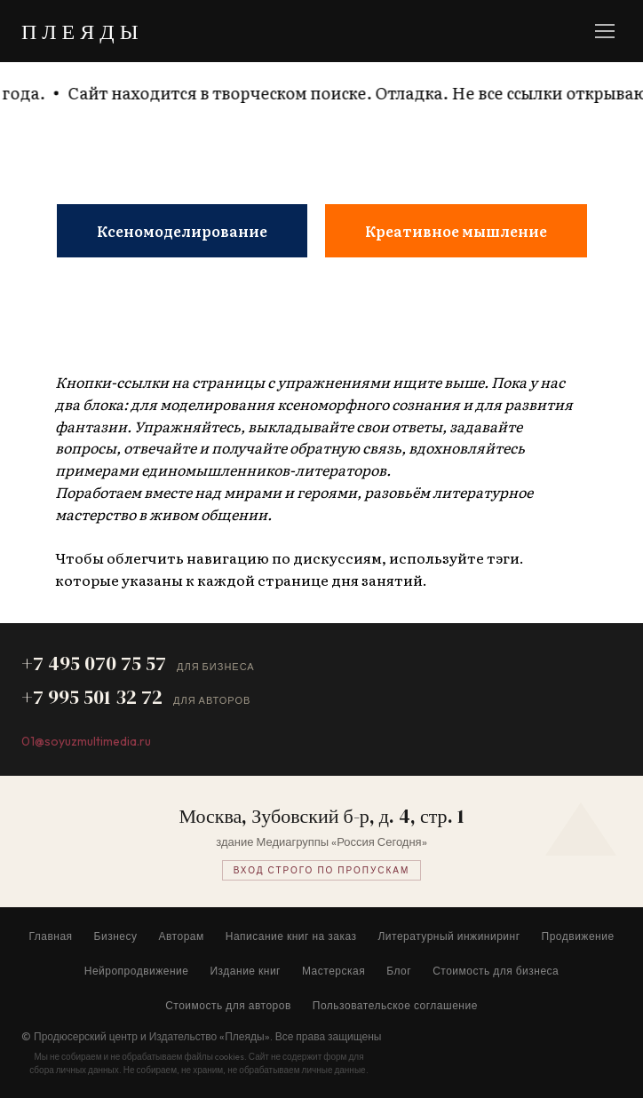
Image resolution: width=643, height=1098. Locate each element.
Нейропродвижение (136, 970)
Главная (50, 936)
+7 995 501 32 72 (92, 696)
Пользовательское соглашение (395, 1005)
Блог (398, 970)
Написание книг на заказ (291, 936)
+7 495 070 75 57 (93, 663)
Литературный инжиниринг (448, 936)
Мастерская (333, 970)
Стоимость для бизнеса (496, 970)
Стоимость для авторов (228, 1005)
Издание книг (245, 970)
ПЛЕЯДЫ (82, 31)
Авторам (181, 936)
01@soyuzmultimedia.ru (86, 741)
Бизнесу (116, 936)
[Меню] (605, 31)
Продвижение (578, 936)
